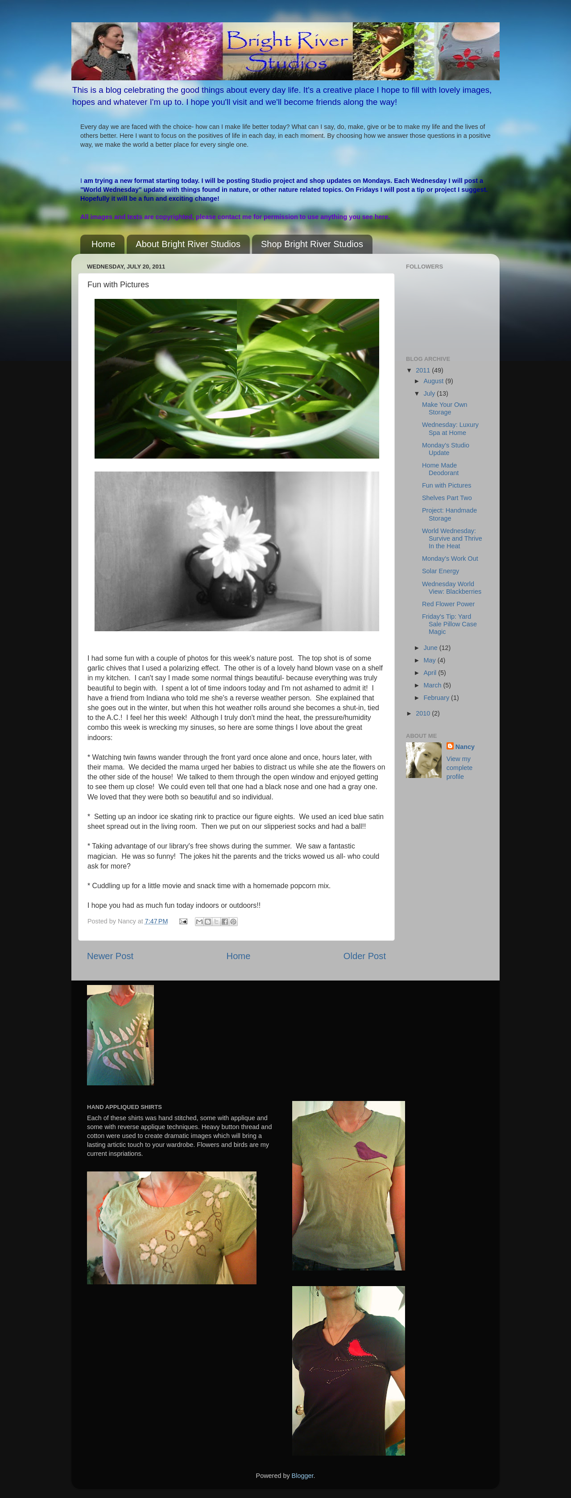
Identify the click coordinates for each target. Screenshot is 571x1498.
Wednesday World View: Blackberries (451, 587)
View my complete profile (459, 767)
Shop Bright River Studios (312, 244)
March (433, 685)
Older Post (364, 956)
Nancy (465, 746)
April (431, 672)
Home (103, 244)
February (437, 697)
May (431, 660)
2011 (424, 370)
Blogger (303, 1475)
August (435, 381)
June (431, 647)
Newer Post (110, 956)
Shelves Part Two (447, 497)
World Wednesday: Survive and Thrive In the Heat (452, 538)
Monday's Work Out (450, 558)
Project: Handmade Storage (449, 514)
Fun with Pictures (446, 485)
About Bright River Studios (188, 244)
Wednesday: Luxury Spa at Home (450, 428)
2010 (424, 713)
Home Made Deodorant (440, 469)
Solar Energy (440, 571)
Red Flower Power (448, 604)
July (430, 393)
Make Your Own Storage (445, 408)
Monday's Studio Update (445, 449)
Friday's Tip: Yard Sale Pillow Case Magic (449, 624)
